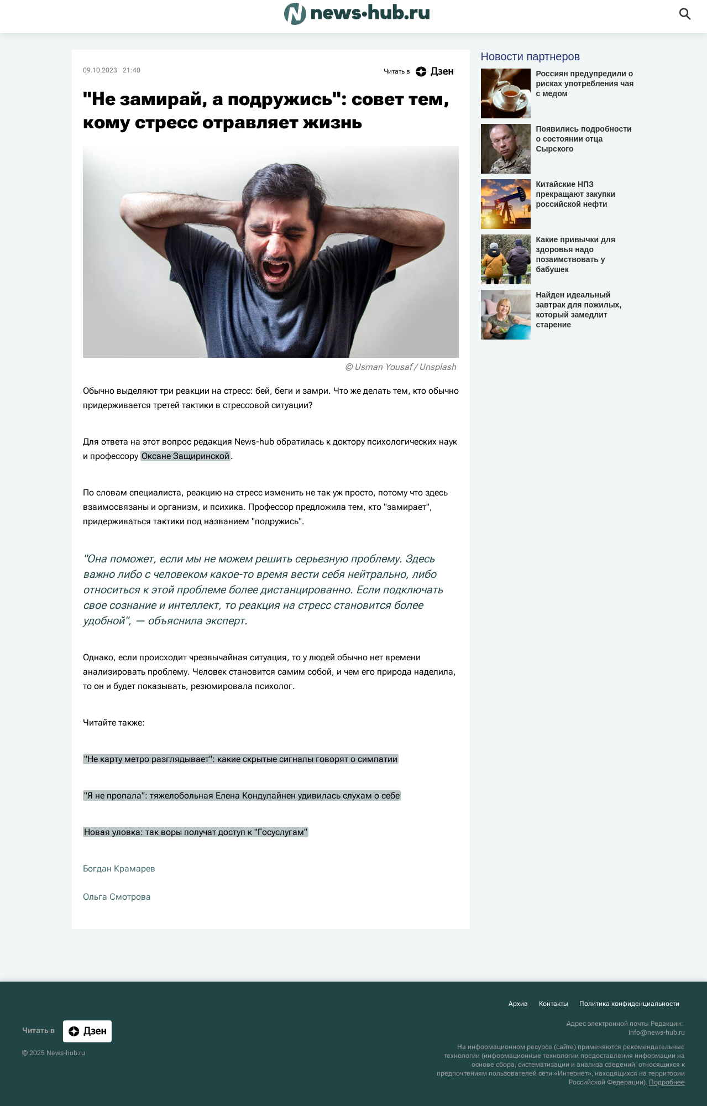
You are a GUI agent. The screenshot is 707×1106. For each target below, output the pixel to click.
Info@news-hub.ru (657, 1032)
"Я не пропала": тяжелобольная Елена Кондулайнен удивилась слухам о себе (242, 795)
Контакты (553, 1004)
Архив (518, 1004)
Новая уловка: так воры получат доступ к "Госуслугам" (195, 832)
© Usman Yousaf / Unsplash (400, 367)
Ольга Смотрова (117, 896)
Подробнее (667, 1082)
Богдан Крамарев (119, 868)
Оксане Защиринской (185, 456)
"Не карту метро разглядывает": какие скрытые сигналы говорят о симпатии (240, 759)
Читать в (421, 71)
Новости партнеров (530, 56)
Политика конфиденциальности (629, 1004)
